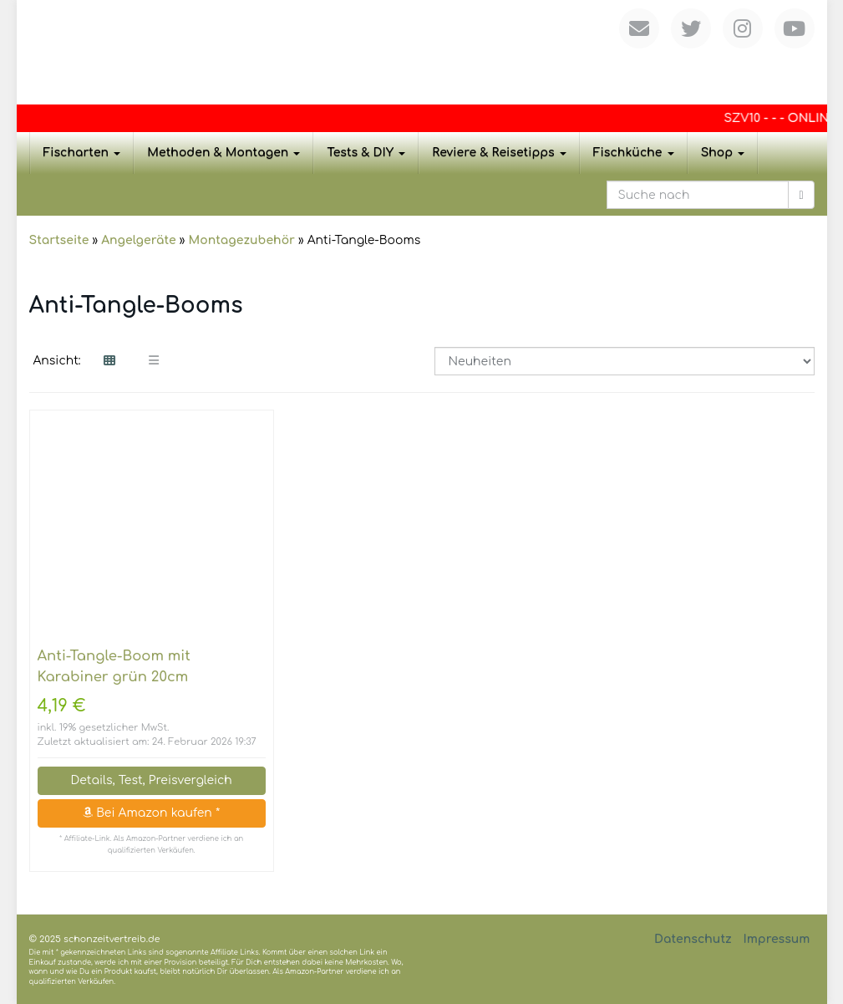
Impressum (776, 939)
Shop (723, 152)
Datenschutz (693, 939)
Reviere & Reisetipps (499, 152)
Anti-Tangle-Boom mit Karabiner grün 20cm (114, 666)
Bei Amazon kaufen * (151, 813)
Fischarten (82, 152)
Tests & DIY (366, 152)
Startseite (59, 240)
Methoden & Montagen (223, 152)
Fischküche (633, 152)
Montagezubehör (241, 240)
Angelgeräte (138, 240)
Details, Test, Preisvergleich (150, 780)
